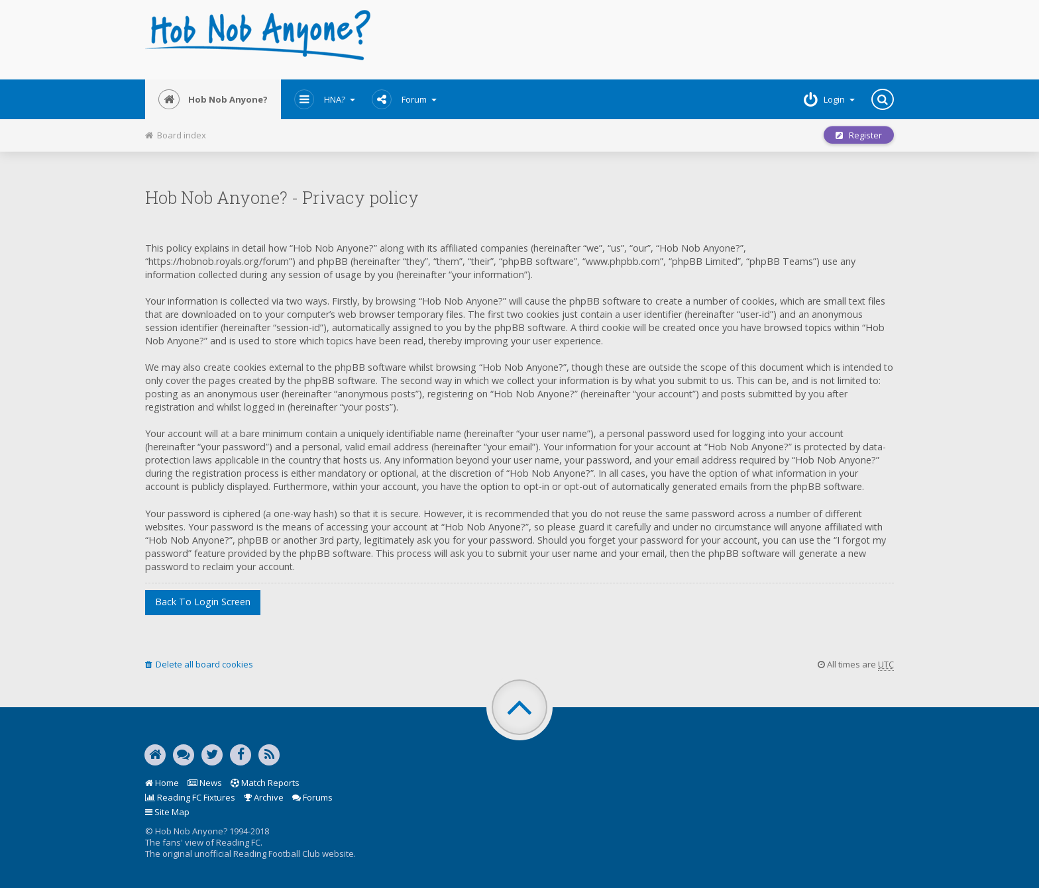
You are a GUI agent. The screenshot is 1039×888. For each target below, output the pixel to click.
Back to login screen (202, 601)
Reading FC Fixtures (190, 797)
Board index (175, 135)
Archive (264, 797)
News (205, 783)
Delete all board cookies (199, 664)
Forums (312, 797)
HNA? (324, 99)
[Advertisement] (646, 40)
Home (162, 783)
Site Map (167, 812)
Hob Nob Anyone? (213, 99)
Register (859, 135)
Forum (404, 99)
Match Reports (265, 783)
